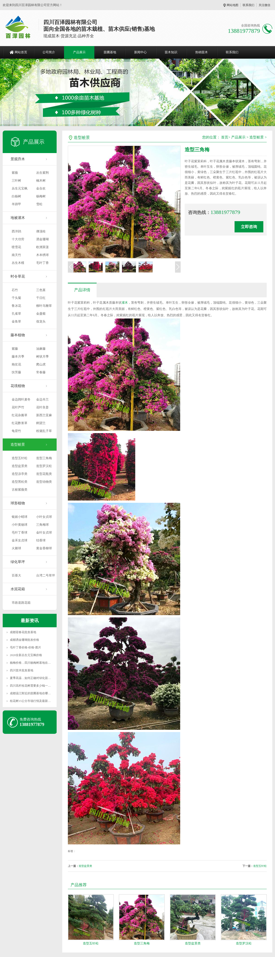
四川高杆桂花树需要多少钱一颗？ (32, 685)
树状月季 (42, 356)
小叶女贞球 (44, 517)
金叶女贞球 (44, 532)
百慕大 (16, 575)
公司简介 (48, 52)
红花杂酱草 (19, 415)
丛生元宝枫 (19, 188)
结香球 (41, 540)
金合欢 (41, 188)
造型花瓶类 (44, 474)
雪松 (39, 204)
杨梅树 (41, 196)
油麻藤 (41, 348)
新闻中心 (140, 52)
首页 (224, 137)
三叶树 (16, 180)
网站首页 (21, 52)
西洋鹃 (16, 231)
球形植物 (18, 503)
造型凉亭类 (19, 474)
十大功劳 (18, 239)
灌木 (125, 302)
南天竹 (16, 255)
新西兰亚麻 (44, 415)
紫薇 (15, 172)
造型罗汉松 (44, 466)
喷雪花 (16, 247)
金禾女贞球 (19, 540)
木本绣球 (42, 255)
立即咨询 (249, 227)
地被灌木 (18, 218)
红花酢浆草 (19, 423)
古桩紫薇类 (19, 489)
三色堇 (41, 290)
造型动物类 (44, 481)
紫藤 (15, 348)
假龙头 (41, 321)
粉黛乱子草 (44, 431)
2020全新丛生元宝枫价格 (26, 655)
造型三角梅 (44, 458)
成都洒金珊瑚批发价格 (24, 639)
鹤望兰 (41, 423)
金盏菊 (41, 313)
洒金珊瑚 (42, 239)
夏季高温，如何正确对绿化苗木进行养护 (36, 678)
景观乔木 (18, 159)
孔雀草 (16, 313)
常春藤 (41, 372)
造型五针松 (19, 458)
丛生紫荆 (42, 172)
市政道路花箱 (21, 602)
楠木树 (41, 180)
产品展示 (79, 52)
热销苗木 (201, 52)
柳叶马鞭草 (44, 305)
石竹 (15, 290)
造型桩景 (18, 444)
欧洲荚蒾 (42, 247)
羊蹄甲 (16, 204)
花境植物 (18, 386)
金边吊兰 (42, 399)
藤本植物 (18, 335)
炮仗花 (16, 364)
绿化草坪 (18, 562)
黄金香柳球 (44, 548)
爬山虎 (41, 364)
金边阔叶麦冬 (21, 399)
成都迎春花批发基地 (23, 632)
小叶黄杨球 (19, 524)
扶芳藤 (16, 372)
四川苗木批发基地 (21, 670)
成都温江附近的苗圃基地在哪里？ (32, 693)
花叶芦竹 (18, 407)
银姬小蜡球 (19, 517)
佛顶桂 (41, 231)
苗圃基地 (110, 52)
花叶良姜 (42, 407)
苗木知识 (171, 52)
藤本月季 (18, 356)
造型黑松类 (19, 481)
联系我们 (248, 5)
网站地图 (232, 5)
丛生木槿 (18, 263)
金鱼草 (16, 321)
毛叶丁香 (42, 263)
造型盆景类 (19, 466)
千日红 (41, 298)
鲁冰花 (16, 305)
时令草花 (18, 276)
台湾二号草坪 (45, 575)
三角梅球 (42, 524)
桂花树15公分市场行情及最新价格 (32, 701)
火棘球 (16, 548)
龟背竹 (16, 431)
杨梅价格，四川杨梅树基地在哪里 (32, 662)
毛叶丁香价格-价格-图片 (25, 647)
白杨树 (16, 196)
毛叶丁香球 (19, 532)
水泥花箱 (18, 589)
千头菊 (16, 298)
